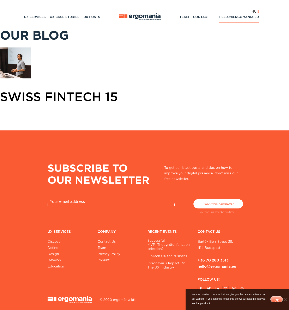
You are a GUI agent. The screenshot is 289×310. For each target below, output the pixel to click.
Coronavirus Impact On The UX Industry (166, 265)
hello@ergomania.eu (239, 17)
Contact (201, 17)
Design (53, 254)
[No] (285, 299)
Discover (55, 242)
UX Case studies (64, 17)
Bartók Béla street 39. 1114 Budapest (215, 245)
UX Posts (92, 17)
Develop (54, 260)
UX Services (35, 17)
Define (53, 248)
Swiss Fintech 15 (59, 96)
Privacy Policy (109, 254)
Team (184, 17)
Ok (277, 300)
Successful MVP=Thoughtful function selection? (168, 245)
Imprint (103, 260)
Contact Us (107, 242)
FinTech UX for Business (167, 256)
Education (56, 266)
